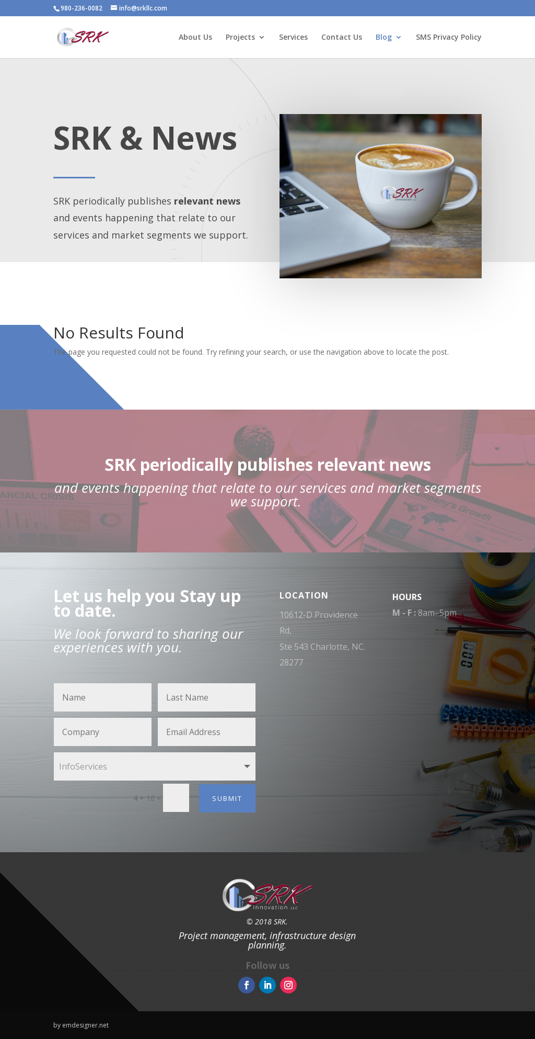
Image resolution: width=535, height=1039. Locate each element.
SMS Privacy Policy (449, 37)
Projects (240, 37)
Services (293, 37)
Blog (384, 37)
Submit (227, 798)
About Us (195, 37)
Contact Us (341, 37)
